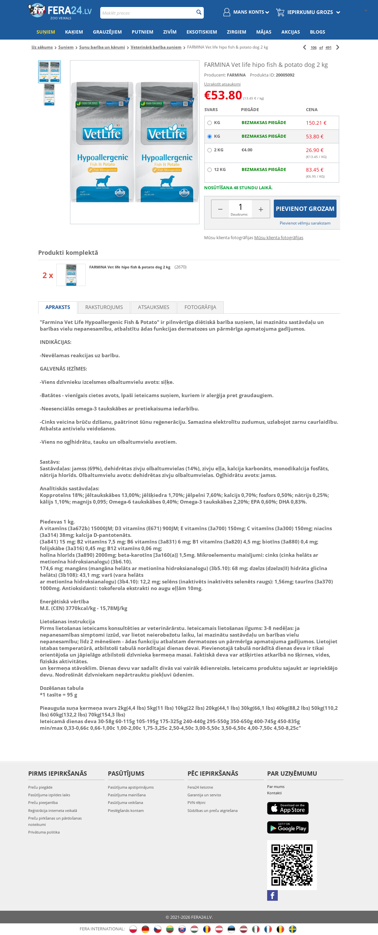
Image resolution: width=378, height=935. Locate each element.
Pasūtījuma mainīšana (127, 794)
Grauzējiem (107, 32)
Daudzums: (239, 214)
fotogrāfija (200, 307)
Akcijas (290, 32)
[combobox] (152, 13)
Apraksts (57, 307)
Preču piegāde (40, 787)
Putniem (142, 32)
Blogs (317, 32)
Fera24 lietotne (200, 787)
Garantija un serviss (204, 794)
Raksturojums (104, 307)
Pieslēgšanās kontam (126, 810)
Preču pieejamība (43, 802)
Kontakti (274, 792)
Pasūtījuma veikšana (125, 802)
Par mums (275, 786)
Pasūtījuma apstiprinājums (131, 787)
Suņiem (46, 32)
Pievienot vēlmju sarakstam (305, 223)
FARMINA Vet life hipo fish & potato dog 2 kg (130, 266)
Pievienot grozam (305, 209)
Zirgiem (236, 32)
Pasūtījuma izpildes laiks (49, 794)
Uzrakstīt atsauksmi (222, 84)
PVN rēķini (196, 802)
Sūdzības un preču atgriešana (213, 810)
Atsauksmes (153, 307)
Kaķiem (74, 32)
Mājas (263, 32)
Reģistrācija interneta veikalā (52, 810)
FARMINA (236, 75)
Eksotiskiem (202, 32)
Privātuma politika (44, 832)
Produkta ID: (262, 75)
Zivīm (170, 32)
